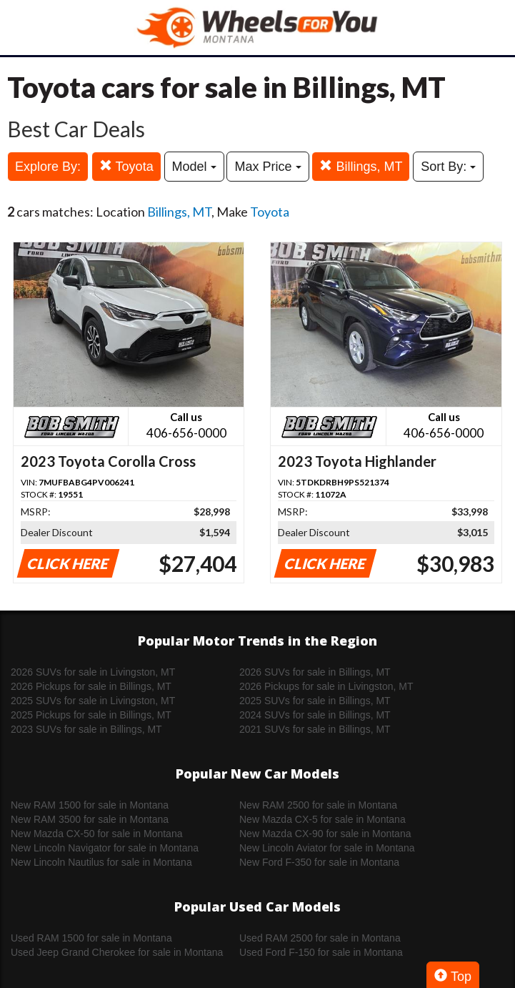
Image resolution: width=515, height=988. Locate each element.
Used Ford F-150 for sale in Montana (321, 952)
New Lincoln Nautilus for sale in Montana (101, 862)
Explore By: (48, 166)
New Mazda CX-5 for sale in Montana (322, 819)
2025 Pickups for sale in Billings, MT (91, 715)
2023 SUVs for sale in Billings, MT (86, 729)
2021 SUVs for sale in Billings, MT (315, 729)
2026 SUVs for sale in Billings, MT (315, 672)
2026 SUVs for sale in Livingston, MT (93, 672)
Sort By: (448, 166)
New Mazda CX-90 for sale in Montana (325, 833)
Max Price (267, 166)
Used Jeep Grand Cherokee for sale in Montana (117, 952)
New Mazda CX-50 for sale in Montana (96, 833)
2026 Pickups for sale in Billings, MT (91, 686)
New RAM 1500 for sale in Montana (90, 805)
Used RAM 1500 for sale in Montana (91, 938)
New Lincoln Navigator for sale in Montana (105, 848)
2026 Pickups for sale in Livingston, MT (326, 686)
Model (194, 166)
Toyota (126, 166)
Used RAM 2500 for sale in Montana (320, 938)
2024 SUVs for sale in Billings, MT (315, 715)
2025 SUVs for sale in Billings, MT (315, 700)
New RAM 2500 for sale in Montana (318, 805)
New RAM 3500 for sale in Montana (90, 819)
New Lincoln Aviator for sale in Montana (327, 848)
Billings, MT (360, 166)
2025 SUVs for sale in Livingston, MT (93, 700)
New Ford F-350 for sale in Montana (319, 862)
